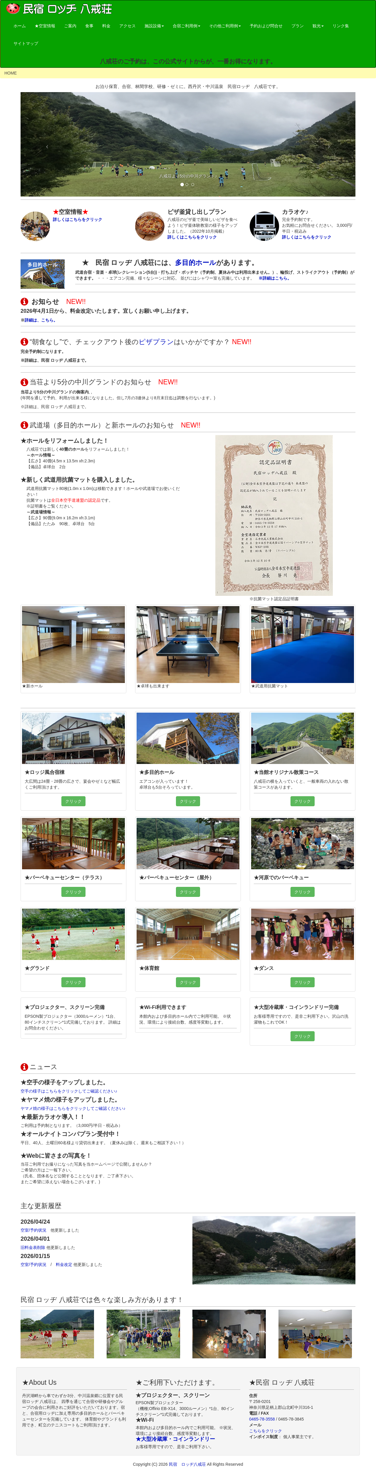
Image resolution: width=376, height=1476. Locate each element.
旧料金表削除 (33, 1247)
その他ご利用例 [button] (225, 25)
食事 (89, 25)
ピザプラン (156, 342)
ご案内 (70, 25)
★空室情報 (45, 25)
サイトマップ (26, 43)
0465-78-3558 (262, 1419)
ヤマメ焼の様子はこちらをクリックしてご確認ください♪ (73, 1108)
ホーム (20, 25)
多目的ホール (195, 262)
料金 (106, 25)
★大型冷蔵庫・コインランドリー (175, 1439)
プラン (297, 25)
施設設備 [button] (154, 25)
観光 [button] (318, 25)
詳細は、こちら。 (41, 320)
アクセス (127, 25)
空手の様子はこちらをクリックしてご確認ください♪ (69, 1091)
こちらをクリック (265, 1430)
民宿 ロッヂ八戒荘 (188, 1464)
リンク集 (341, 25)
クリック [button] (73, 801)
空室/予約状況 (36, 1230)
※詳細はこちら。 (274, 278)
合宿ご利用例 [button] (186, 25)
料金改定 (64, 1264)
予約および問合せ (266, 25)
